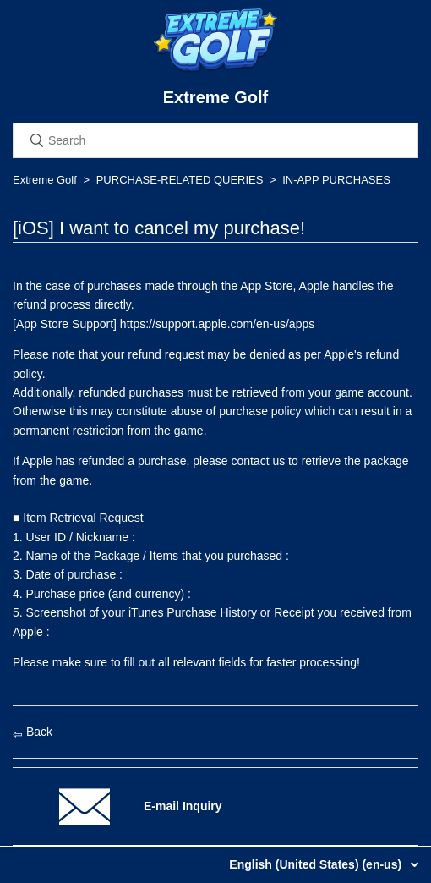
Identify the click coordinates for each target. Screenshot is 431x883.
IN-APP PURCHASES (336, 179)
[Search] (215, 140)
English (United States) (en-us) (317, 864)
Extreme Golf (45, 179)
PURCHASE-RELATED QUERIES (180, 179)
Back (32, 731)
